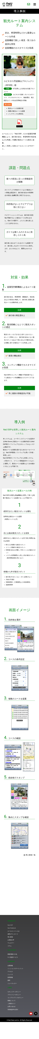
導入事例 (19, 11)
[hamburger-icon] (34, 4)
